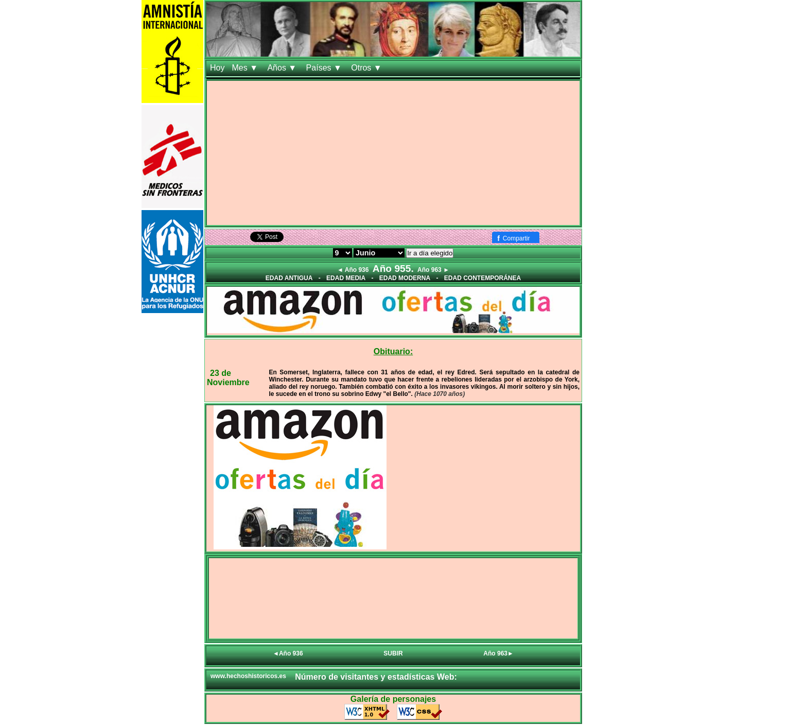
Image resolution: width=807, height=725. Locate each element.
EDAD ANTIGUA (289, 278)
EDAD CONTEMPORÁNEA (482, 278)
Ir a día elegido (429, 253)
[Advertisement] (393, 153)
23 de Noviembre (228, 378)
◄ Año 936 (353, 269)
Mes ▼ (246, 67)
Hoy (217, 67)
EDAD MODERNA (404, 278)
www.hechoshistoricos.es (248, 676)
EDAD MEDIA (345, 278)
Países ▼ (325, 67)
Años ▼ (283, 67)
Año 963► (498, 653)
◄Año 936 (288, 653)
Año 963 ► (433, 269)
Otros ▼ (367, 67)
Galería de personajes (393, 699)
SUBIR (392, 653)
